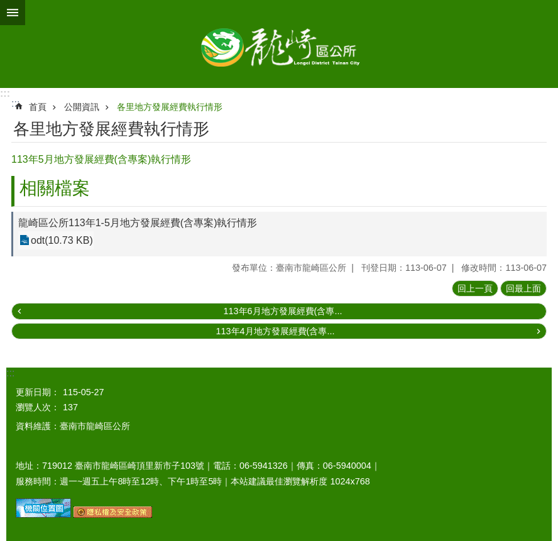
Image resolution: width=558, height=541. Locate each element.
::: (5, 93)
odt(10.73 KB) (62, 240)
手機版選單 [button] (12, 12)
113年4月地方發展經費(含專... (275, 331)
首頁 (37, 107)
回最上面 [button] (523, 288)
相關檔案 (54, 188)
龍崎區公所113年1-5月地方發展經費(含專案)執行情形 (137, 222)
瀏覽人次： (38, 407)
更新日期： (38, 392)
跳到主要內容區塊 (6, 6)
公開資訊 (81, 107)
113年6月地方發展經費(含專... (283, 311)
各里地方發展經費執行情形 (169, 107)
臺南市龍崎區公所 (279, 44)
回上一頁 (475, 288)
